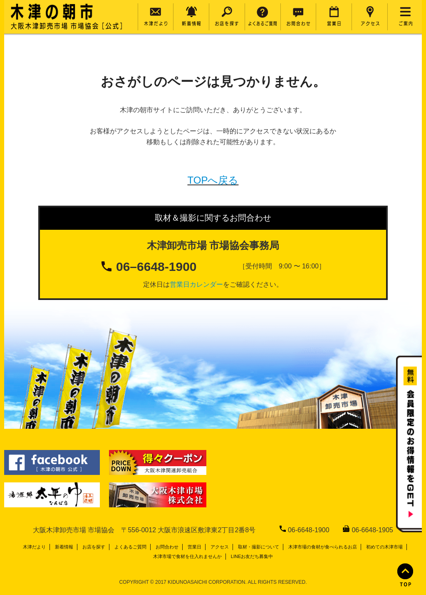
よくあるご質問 (130, 546)
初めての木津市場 (384, 546)
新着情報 (64, 546)
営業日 (194, 546)
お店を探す (93, 546)
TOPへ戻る (213, 180)
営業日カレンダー (196, 284)
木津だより (34, 546)
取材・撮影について (258, 546)
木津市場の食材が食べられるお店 (322, 546)
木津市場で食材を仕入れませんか (187, 556)
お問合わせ (167, 546)
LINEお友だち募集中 (252, 556)
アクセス (220, 546)
